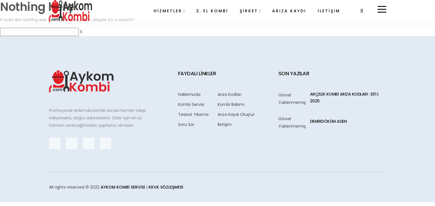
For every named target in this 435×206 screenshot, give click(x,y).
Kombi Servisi (191, 104)
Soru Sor (186, 124)
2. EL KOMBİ (212, 11)
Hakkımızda (189, 94)
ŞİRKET (249, 11)
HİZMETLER (168, 11)
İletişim (225, 124)
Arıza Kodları (229, 94)
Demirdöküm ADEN (328, 121)
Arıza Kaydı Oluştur (236, 114)
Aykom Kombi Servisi (123, 187)
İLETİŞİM (329, 11)
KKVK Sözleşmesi (166, 187)
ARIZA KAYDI (289, 11)
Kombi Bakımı (231, 104)
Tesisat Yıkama (193, 114)
